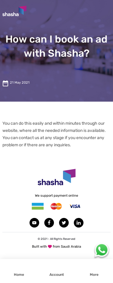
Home (19, 275)
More (94, 275)
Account (56, 275)
